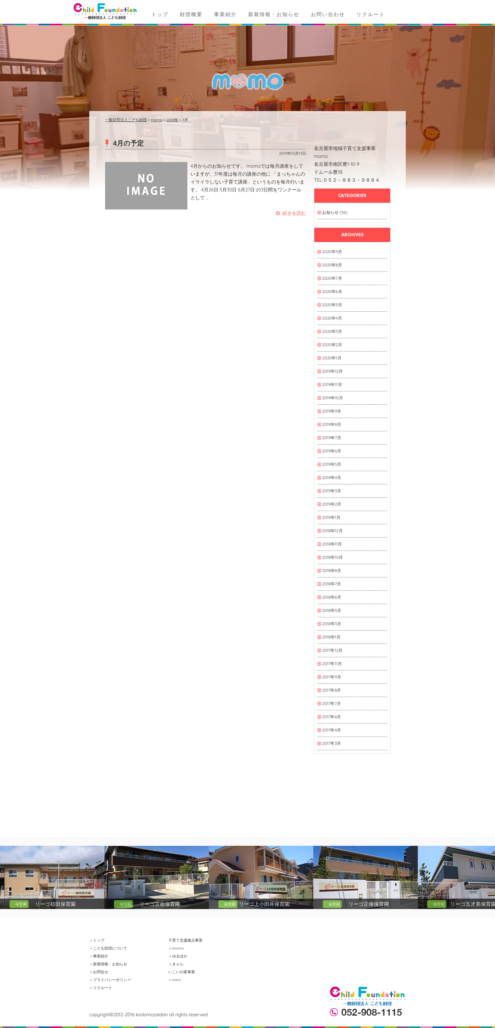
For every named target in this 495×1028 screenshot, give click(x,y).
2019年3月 (331, 490)
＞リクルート (100, 987)
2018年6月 (331, 597)
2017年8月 (331, 690)
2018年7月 (331, 583)
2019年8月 (331, 424)
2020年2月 (332, 344)
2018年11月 (332, 543)
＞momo (176, 948)
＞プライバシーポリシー (110, 979)
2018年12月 (332, 530)
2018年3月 (331, 623)
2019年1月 (331, 517)
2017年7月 (331, 703)
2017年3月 (331, 743)
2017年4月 (331, 729)
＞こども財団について (108, 948)
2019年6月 (331, 450)
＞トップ (96, 940)
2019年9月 (331, 411)
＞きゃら (176, 964)
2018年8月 (331, 570)
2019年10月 (332, 397)
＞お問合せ (98, 971)
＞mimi (174, 979)
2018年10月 (332, 557)
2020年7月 (332, 278)
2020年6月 (332, 291)
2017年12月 (332, 650)
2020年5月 (332, 304)
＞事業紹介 (98, 956)
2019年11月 (332, 384)
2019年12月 (332, 371)
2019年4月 (331, 477)
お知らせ (330, 212)
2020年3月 (332, 331)
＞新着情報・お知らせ (108, 964)
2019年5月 (331, 464)
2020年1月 (331, 357)
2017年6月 (331, 716)
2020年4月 (332, 318)
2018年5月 (331, 610)
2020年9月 (332, 251)
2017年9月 (331, 676)
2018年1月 (331, 636)
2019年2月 (331, 504)
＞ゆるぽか (177, 956)
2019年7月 (331, 437)
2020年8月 (332, 264)
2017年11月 (332, 663)
